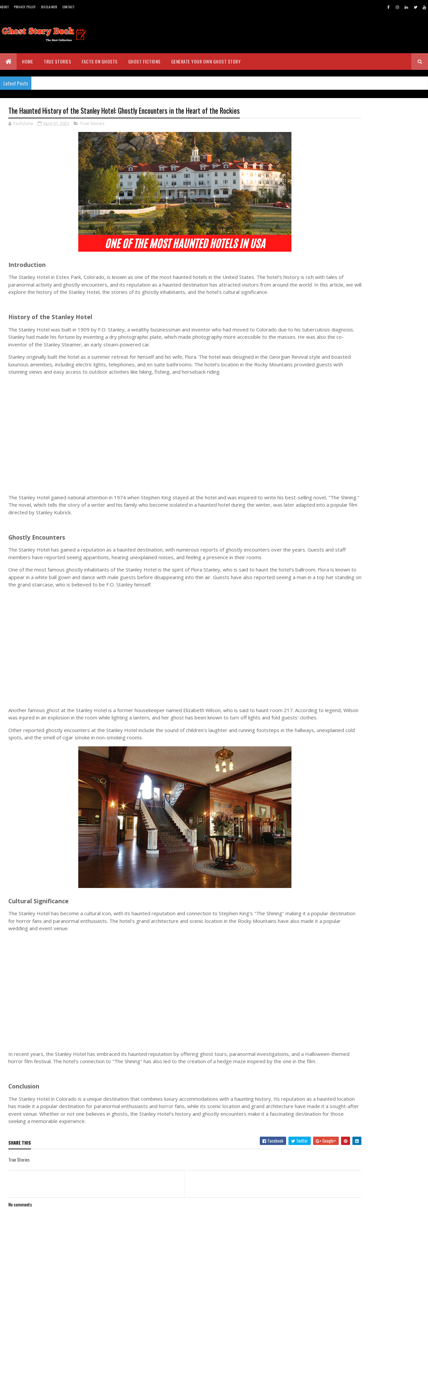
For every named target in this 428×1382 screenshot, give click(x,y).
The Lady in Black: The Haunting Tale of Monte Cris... (378, 882)
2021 (337, 1049)
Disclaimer (49, 6)
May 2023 (348, 817)
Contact (68, 6)
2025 (338, 790)
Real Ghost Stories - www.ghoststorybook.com (352, 212)
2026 (338, 781)
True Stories (57, 61)
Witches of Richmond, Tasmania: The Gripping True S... (375, 999)
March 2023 (351, 1028)
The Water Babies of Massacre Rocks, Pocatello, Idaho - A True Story (385, 497)
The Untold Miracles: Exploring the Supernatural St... (373, 955)
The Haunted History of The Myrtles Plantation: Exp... (374, 970)
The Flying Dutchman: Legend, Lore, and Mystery (374, 941)
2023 (338, 809)
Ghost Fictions (144, 61)
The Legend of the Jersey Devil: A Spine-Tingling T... (371, 896)
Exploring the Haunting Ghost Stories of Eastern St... (376, 984)
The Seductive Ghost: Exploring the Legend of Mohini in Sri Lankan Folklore (385, 466)
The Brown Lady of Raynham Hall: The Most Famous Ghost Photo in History (386, 528)
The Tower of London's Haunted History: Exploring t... (369, 838)
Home (27, 61)
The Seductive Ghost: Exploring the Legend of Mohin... (373, 926)
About (4, 6)
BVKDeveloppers (41, 1373)
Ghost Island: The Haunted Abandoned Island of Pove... (377, 867)
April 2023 (349, 826)
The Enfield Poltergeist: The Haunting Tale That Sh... (376, 852)
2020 (338, 1058)
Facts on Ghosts (100, 61)
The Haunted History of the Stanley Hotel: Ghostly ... (374, 1014)
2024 (338, 800)
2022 (338, 1040)
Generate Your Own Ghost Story (206, 61)
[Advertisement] (159, 443)
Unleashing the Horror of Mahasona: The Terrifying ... (375, 911)
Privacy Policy (25, 6)
